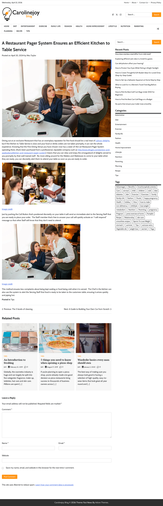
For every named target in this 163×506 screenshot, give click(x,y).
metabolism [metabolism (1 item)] (120, 210)
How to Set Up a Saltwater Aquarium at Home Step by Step (137, 80)
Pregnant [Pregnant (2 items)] (119, 214)
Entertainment (28, 26)
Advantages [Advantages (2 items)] (120, 187)
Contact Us (143, 2)
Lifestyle (112, 26)
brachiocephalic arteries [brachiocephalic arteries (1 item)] (147, 187)
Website (5, 455)
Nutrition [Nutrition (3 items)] (131, 210)
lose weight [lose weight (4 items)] (144, 206)
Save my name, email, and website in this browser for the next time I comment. (40, 468)
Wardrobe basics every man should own (93, 361)
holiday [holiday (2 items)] (127, 202)
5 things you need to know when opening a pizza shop (56, 361)
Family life (55, 26)
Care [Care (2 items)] (118, 190)
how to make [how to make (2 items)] (145, 202)
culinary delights (103, 140)
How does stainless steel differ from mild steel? (133, 54)
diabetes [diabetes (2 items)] (119, 194)
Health (79, 26)
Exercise (43, 26)
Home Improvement (95, 26)
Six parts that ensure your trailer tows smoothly (133, 104)
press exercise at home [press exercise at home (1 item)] (135, 214)
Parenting (139, 26)
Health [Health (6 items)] (118, 202)
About (134, 2)
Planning (8, 31)
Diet (15, 26)
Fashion (68, 26)
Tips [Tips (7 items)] (137, 225)
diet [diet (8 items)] (127, 194)
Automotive (119, 115)
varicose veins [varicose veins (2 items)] (147, 225)
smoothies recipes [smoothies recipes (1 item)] (123, 221)
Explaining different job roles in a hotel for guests (133, 59)
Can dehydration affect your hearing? (129, 63)
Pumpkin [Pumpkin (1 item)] (150, 214)
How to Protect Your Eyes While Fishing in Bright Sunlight (137, 68)
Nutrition (125, 26)
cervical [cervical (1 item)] (126, 190)
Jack (5, 367)
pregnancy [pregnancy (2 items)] (153, 210)
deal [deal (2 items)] (155, 190)
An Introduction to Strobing (14, 361)
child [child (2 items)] (133, 190)
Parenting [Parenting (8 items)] (142, 210)
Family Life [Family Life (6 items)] (120, 198)
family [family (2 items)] (154, 194)
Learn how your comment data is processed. (54, 485)
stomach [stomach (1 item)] (119, 225)
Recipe (19, 31)
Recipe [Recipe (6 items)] (118, 217)
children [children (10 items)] (142, 190)
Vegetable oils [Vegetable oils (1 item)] (121, 229)
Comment (7, 409)
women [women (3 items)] (144, 229)
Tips (28, 31)
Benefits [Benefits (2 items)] (131, 187)
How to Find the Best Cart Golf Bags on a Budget (133, 99)
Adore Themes (101, 502)
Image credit (7, 209)
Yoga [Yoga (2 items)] (152, 229)
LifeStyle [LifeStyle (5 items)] (134, 206)
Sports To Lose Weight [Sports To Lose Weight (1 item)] (141, 221)
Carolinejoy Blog (62, 502)
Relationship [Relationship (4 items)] (129, 217)
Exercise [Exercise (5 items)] (135, 194)
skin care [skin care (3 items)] (140, 217)
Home (126, 2)
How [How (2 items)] (135, 202)
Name (5, 443)
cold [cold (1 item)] (149, 190)
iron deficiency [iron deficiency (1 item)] (121, 206)
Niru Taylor (31, 55)
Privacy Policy (156, 2)
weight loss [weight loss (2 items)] (134, 229)
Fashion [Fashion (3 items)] (130, 198)
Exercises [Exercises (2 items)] (144, 194)
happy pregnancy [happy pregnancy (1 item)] (151, 198)
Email (62, 443)
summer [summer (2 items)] (129, 225)
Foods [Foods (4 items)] (139, 198)
